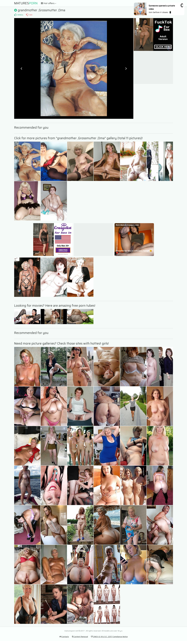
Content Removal (80, 636)
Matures (26, 3)
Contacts (64, 636)
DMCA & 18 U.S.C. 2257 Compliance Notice (109, 636)
